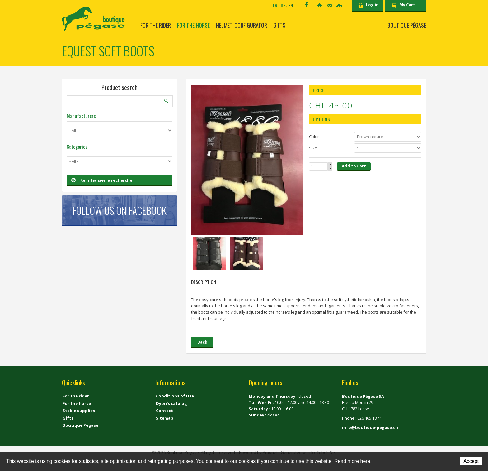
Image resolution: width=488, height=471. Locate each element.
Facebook (306, 4)
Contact (329, 5)
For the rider (155, 25)
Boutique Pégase (406, 25)
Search (166, 101)
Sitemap (339, 5)
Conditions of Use (175, 396)
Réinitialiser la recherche (101, 180)
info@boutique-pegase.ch (370, 427)
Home (319, 5)
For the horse (193, 25)
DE (283, 5)
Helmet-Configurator (241, 25)
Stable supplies (79, 410)
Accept (471, 461)
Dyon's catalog (171, 403)
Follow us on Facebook (120, 210)
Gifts (279, 25)
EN (291, 5)
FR (275, 5)
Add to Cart (354, 166)
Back (202, 342)
